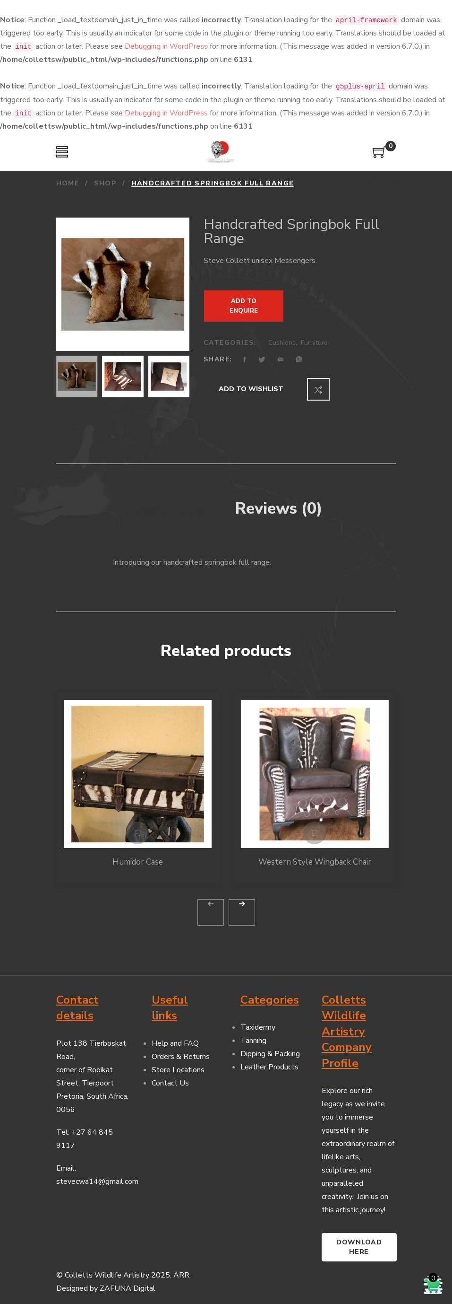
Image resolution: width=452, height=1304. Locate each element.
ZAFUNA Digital (127, 1281)
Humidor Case (137, 854)
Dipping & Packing (270, 1046)
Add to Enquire (244, 306)
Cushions (282, 342)
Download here (359, 1239)
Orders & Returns (181, 1048)
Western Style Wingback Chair (314, 854)
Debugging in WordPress (166, 46)
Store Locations (178, 1062)
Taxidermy (257, 1020)
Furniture (314, 342)
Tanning (253, 1033)
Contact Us (170, 1075)
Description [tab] (172, 500)
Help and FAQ (175, 1035)
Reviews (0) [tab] (279, 500)
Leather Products (269, 1059)
